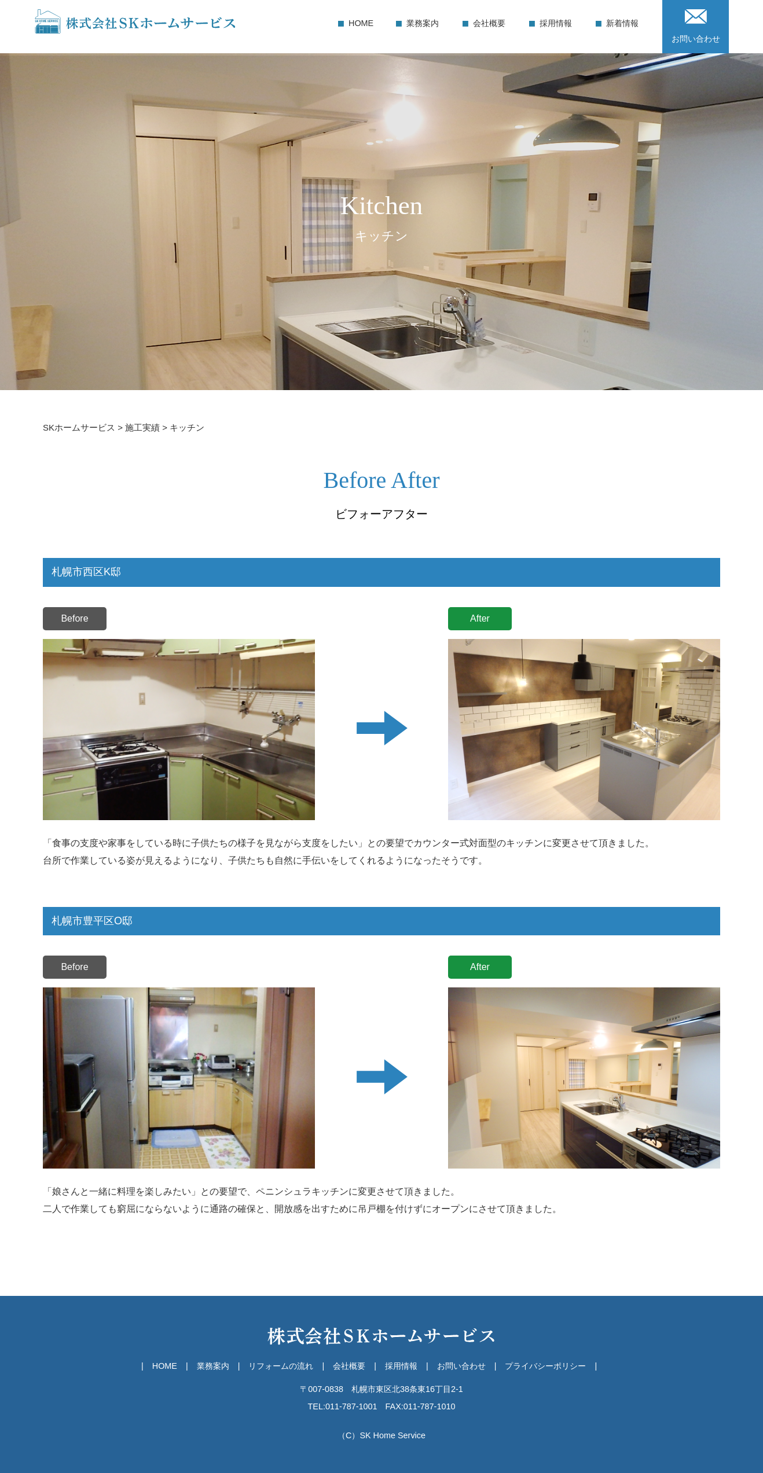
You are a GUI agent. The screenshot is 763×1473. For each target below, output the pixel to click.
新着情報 (622, 23)
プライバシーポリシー (545, 1366)
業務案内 (422, 23)
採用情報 (556, 23)
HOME (361, 23)
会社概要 (489, 23)
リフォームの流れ (280, 1366)
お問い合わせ (696, 26)
